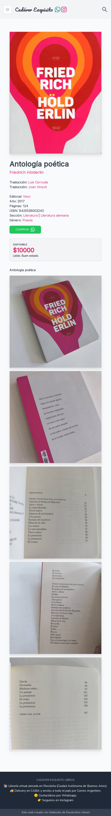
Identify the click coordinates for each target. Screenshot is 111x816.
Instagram (66, 800)
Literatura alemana (55, 215)
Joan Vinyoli (37, 187)
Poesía (27, 220)
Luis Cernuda (38, 182)
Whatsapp (69, 795)
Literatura (30, 215)
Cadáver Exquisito (34, 9)
